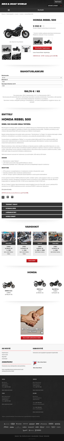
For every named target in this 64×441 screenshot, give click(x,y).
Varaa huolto (5, 354)
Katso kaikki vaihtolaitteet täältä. (32, 338)
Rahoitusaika (5, 75)
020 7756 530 (38, 402)
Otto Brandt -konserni (26, 436)
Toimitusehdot (46, 436)
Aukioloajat (4, 358)
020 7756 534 (38, 407)
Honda (16, 14)
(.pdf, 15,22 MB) (15, 193)
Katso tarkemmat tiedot (7, 390)
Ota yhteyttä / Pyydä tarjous (42, 48)
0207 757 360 (38, 387)
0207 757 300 (7, 387)
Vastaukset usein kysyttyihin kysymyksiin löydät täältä (45, 352)
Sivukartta (17, 436)
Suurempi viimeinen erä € (9, 84)
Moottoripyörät (10, 14)
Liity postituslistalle (34, 436)
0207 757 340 (7, 401)
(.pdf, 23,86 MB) (45, 56)
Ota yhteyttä (41, 10)
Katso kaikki (32, 261)
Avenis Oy (33, 438)
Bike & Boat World (42, 362)
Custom (21, 14)
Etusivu (3, 14)
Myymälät (4, 356)
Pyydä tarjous (58, 2)
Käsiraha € (5, 79)
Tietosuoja (41, 436)
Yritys (20, 436)
